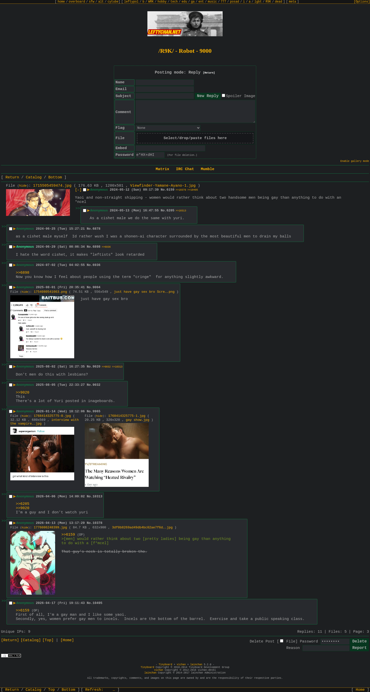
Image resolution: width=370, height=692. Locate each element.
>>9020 (22, 393)
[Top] (48, 640)
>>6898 (22, 273)
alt (101, 2)
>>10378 (181, 190)
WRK (151, 2)
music (212, 2)
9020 (96, 367)
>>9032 (106, 367)
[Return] (209, 73)
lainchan (196, 664)
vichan (181, 664)
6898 (96, 247)
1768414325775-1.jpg (126, 416)
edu (184, 2)
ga (193, 2)
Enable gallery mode (354, 161)
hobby (161, 2)
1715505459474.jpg (52, 186)
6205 (170, 210)
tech (174, 2)
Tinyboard (165, 664)
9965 (96, 411)
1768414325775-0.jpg (52, 416)
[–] (78, 190)
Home (360, 690)
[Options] (362, 2)
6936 (96, 265)
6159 (170, 190)
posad (234, 2)
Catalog (34, 177)
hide (23, 186)
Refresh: (100, 690)
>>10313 (181, 210)
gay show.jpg (137, 420)
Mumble (207, 169)
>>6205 (22, 504)
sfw (92, 2)
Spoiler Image (240, 96)
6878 (96, 229)
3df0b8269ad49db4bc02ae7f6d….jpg (142, 527)
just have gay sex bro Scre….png (144, 292)
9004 (96, 287)
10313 (97, 496)
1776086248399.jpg (50, 527)
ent (201, 2)
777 (223, 2)
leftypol (131, 2)
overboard (77, 2)
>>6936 (106, 247)
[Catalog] (31, 640)
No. (163, 190)
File (290, 641)
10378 (97, 523)
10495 (97, 603)
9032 (96, 385)
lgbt (258, 2)
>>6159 (68, 535)
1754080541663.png (50, 292)
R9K (268, 2)
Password (309, 641)
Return (12, 177)
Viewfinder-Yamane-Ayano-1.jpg (163, 186)
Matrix (162, 169)
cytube (113, 2)
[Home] (67, 640)
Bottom (55, 177)
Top (51, 690)
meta (292, 2)
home (61, 2)
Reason (293, 648)
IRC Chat (185, 169)
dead (278, 2)
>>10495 (193, 190)
